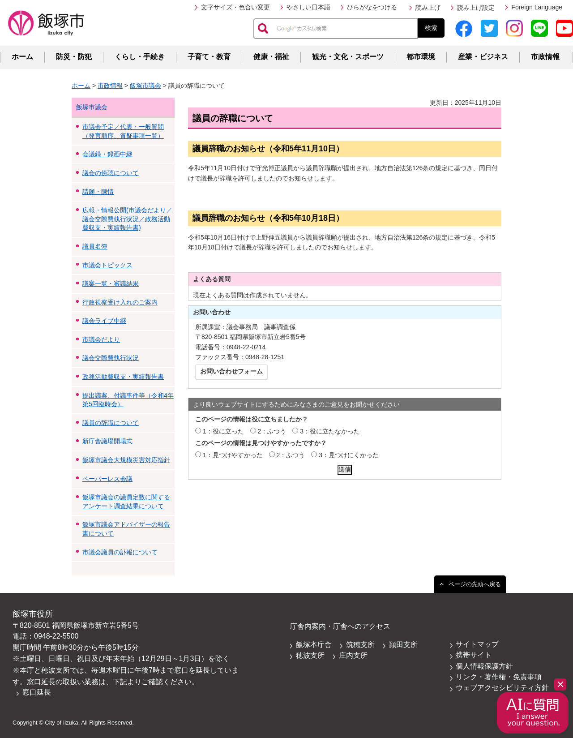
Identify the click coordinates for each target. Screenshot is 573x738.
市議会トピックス (107, 265)
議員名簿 (94, 246)
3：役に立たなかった (330, 431)
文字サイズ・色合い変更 (235, 7)
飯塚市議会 (145, 85)
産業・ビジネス (483, 56)
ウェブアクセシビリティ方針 (502, 687)
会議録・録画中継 (107, 154)
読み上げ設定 (476, 7)
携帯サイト (474, 655)
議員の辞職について (110, 422)
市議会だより (101, 339)
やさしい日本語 (308, 7)
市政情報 (545, 56)
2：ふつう (272, 431)
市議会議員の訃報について (120, 552)
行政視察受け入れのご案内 (120, 302)
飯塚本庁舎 (314, 644)
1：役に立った (223, 431)
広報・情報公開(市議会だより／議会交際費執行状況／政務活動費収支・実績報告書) (127, 218)
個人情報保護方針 (484, 666)
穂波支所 (310, 655)
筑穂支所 (360, 644)
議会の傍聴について (110, 172)
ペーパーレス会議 (107, 478)
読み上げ (427, 7)
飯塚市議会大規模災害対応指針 (126, 459)
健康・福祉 (271, 56)
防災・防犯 (74, 56)
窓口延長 (36, 692)
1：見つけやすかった (233, 455)
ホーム (22, 56)
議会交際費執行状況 (110, 357)
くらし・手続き (140, 56)
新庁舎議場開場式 (107, 441)
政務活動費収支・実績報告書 (123, 376)
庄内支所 (353, 655)
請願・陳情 (98, 191)
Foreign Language (536, 7)
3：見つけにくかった (349, 455)
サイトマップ (477, 644)
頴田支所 (403, 644)
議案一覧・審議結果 (110, 283)
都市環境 (420, 56)
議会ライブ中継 (104, 320)
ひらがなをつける (372, 7)
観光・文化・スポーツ (348, 56)
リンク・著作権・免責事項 (499, 677)
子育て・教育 (209, 56)
